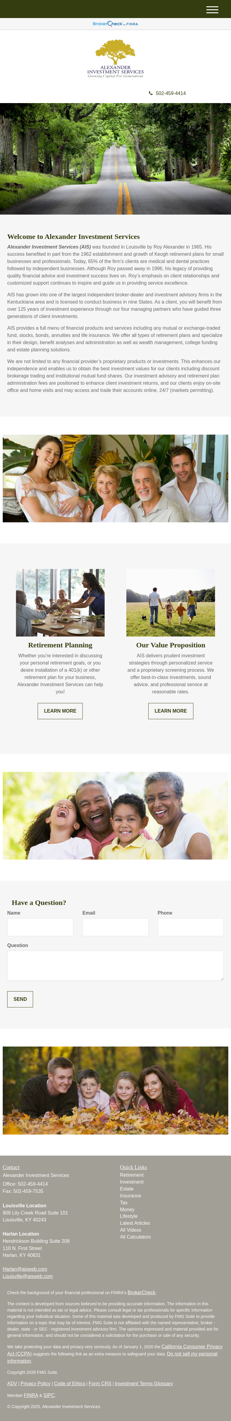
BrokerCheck (141, 1292)
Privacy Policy (35, 1383)
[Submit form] (20, 999)
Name (13, 912)
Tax (124, 1202)
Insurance (130, 1195)
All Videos (130, 1230)
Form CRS (100, 1383)
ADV (12, 1383)
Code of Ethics (69, 1383)
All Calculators (135, 1236)
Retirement (131, 1175)
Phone (165, 912)
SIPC (48, 1395)
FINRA (31, 1395)
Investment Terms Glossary (144, 1383)
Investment (131, 1181)
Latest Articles (135, 1223)
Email (88, 912)
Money (127, 1209)
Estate (127, 1188)
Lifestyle (129, 1216)
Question (17, 945)
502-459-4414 (167, 93)
